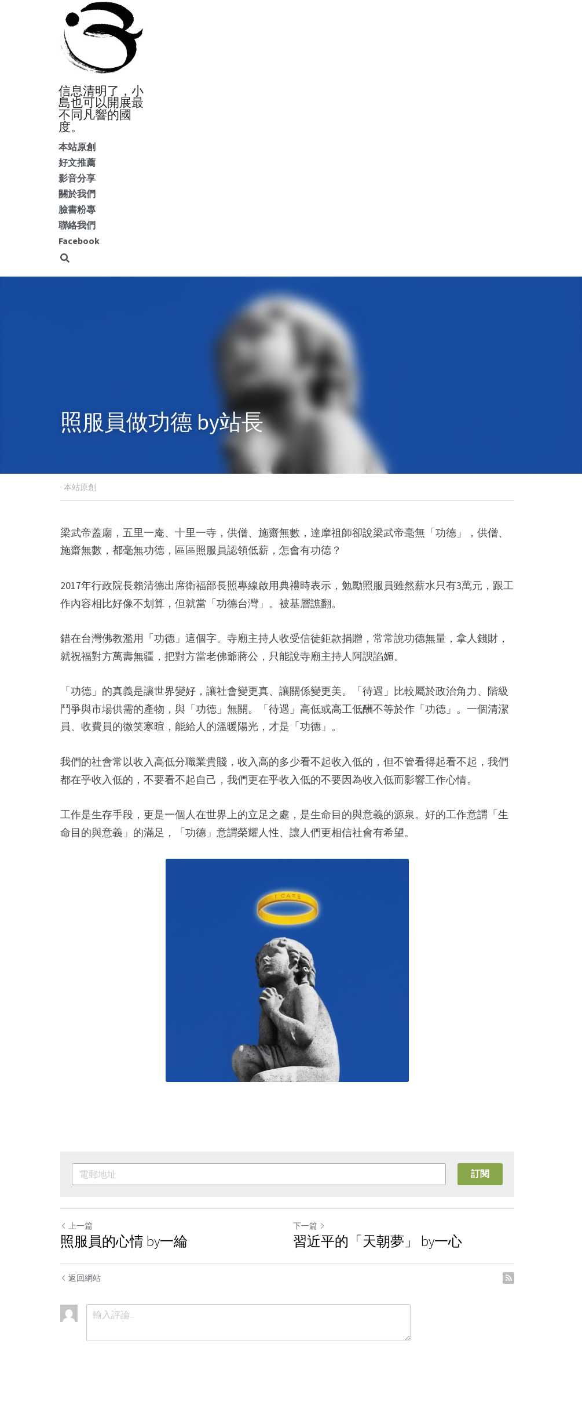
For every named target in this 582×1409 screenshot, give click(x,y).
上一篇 (77, 1226)
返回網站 (81, 1278)
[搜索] (64, 258)
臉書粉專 (77, 209)
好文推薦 (77, 162)
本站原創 (77, 146)
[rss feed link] (516, 1278)
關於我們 (77, 193)
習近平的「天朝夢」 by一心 (381, 1241)
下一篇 (313, 1226)
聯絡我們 (77, 225)
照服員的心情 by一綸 (124, 1241)
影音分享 (77, 178)
